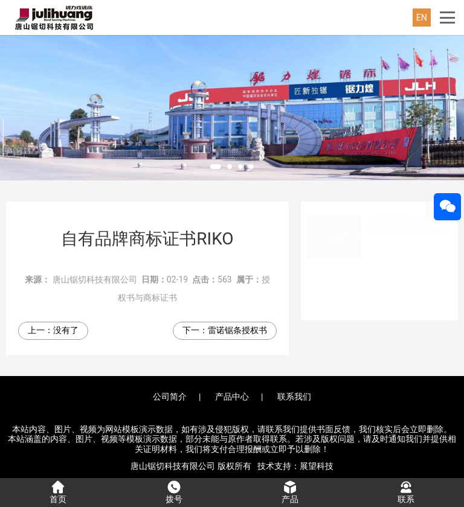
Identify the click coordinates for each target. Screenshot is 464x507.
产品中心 (232, 396)
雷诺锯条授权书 (237, 330)
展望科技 (317, 466)
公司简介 (170, 396)
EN (421, 17)
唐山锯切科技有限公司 (95, 279)
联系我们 (294, 396)
